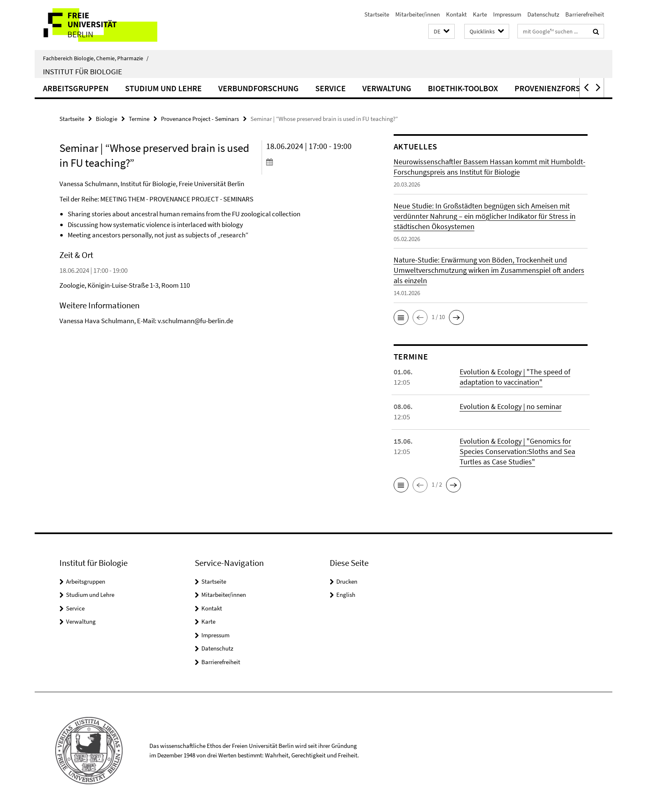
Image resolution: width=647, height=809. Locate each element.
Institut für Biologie (82, 71)
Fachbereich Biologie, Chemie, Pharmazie (96, 58)
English (345, 594)
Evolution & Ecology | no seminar (511, 406)
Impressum (507, 14)
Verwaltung (386, 88)
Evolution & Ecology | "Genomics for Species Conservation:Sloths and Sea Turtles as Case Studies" (517, 451)
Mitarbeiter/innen (417, 14)
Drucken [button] (346, 581)
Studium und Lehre (163, 88)
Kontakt (456, 14)
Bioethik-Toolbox (463, 88)
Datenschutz (543, 14)
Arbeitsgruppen (76, 88)
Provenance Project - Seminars (200, 119)
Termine (139, 119)
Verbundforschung (258, 88)
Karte (480, 14)
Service (330, 88)
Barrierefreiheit (584, 14)
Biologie (106, 119)
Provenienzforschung (561, 88)
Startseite (376, 14)
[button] (441, 31)
